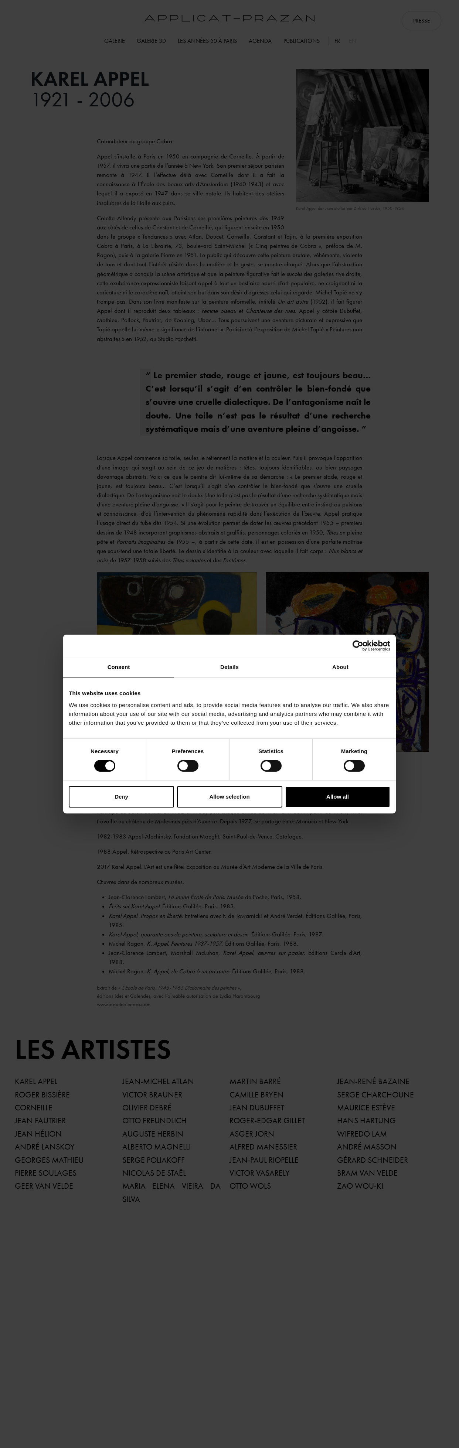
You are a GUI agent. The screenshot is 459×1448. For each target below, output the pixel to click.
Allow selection (229, 796)
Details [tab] (229, 667)
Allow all (337, 796)
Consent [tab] (119, 667)
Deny (121, 796)
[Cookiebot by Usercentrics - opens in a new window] (358, 645)
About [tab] (340, 667)
